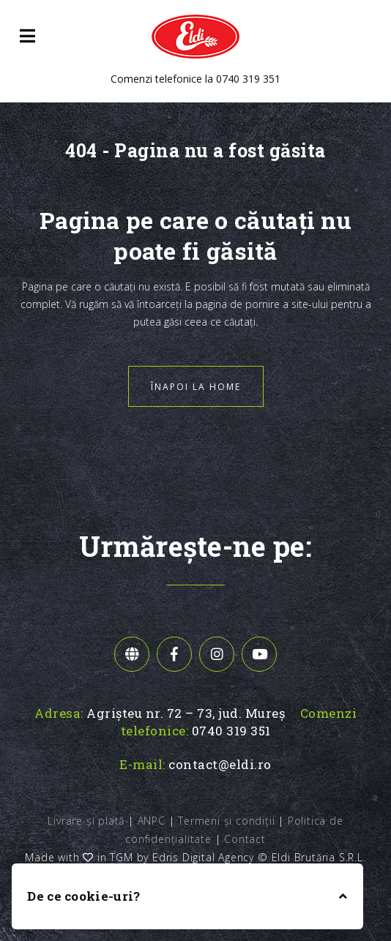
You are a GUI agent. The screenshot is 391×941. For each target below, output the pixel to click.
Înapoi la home (196, 386)
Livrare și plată (86, 821)
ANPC (151, 821)
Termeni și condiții (226, 821)
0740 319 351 (248, 79)
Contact (245, 839)
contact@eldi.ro (220, 764)
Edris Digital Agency (203, 857)
